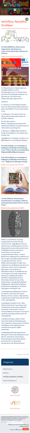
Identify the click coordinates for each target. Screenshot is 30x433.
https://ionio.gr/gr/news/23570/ (12, 56)
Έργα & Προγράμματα (9, 380)
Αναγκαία (12, 429)
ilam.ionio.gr (15, 404)
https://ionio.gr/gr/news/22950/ (12, 165)
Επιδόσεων (19, 429)
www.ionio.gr (15, 391)
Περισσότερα (4, 422)
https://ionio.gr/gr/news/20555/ (12, 208)
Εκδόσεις (6, 373)
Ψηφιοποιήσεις (7, 369)
